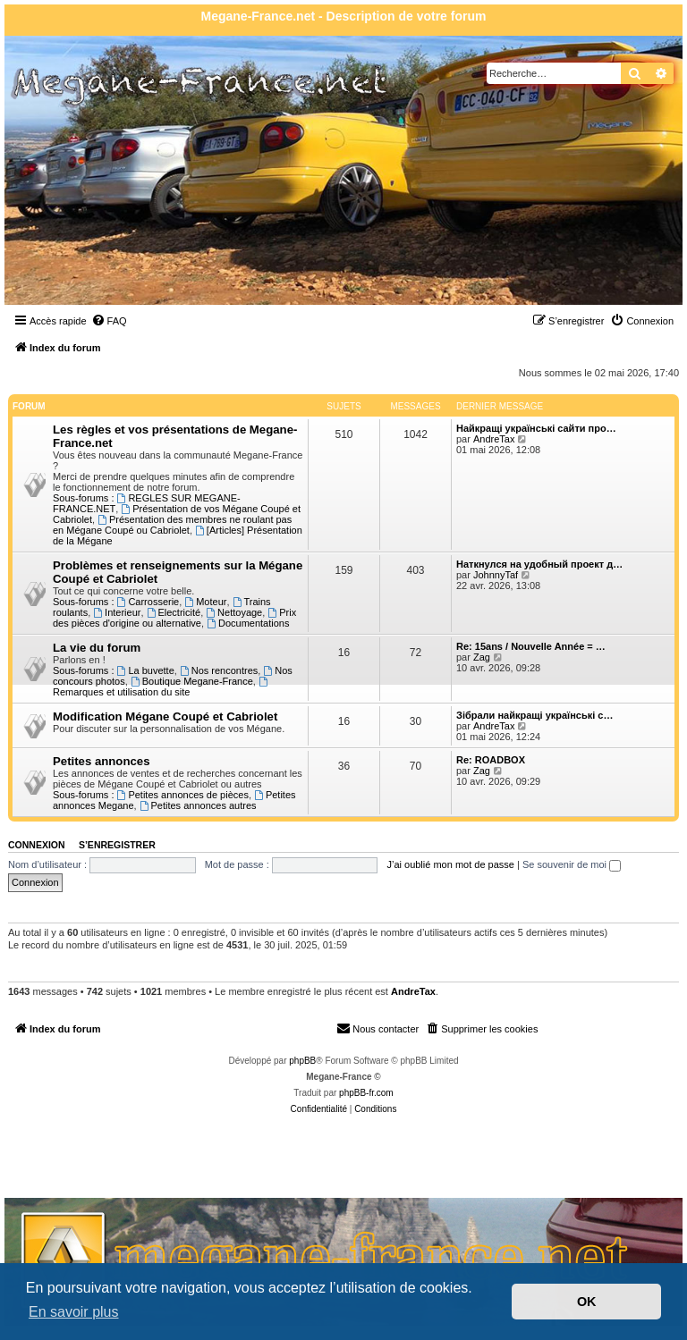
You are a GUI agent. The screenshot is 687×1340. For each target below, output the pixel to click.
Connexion (36, 844)
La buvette (145, 670)
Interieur (116, 612)
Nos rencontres (219, 670)
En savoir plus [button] (74, 1311)
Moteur (205, 601)
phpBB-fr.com (366, 1093)
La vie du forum (96, 647)
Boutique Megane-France (192, 681)
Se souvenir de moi (571, 864)
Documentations (248, 623)
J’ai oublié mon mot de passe (449, 864)
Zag (481, 657)
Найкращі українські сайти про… (536, 428)
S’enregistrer (117, 844)
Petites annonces (101, 761)
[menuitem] (109, 321)
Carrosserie (148, 601)
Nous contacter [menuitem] (377, 1028)
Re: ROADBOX (490, 759)
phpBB (302, 1061)
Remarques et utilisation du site (161, 687)
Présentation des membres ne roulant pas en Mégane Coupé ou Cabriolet (172, 524)
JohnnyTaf (495, 574)
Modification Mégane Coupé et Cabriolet (165, 716)
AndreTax (493, 439)
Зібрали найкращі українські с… (534, 715)
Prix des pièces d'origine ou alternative (174, 617)
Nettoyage (234, 612)
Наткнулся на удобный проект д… (539, 564)
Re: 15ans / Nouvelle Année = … (531, 646)
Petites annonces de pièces (183, 794)
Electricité (174, 612)
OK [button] (587, 1301)
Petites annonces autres (198, 805)
